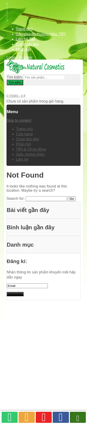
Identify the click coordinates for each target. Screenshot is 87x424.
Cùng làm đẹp (27, 44)
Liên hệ (22, 159)
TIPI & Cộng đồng (31, 149)
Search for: (15, 198)
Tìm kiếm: (15, 77)
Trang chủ (24, 29)
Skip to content (19, 120)
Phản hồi (23, 49)
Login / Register (19, 57)
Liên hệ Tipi (25, 39)
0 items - (15, 95)
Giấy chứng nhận (30, 154)
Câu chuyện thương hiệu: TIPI (41, 34)
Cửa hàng (24, 134)
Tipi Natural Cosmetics (38, 391)
